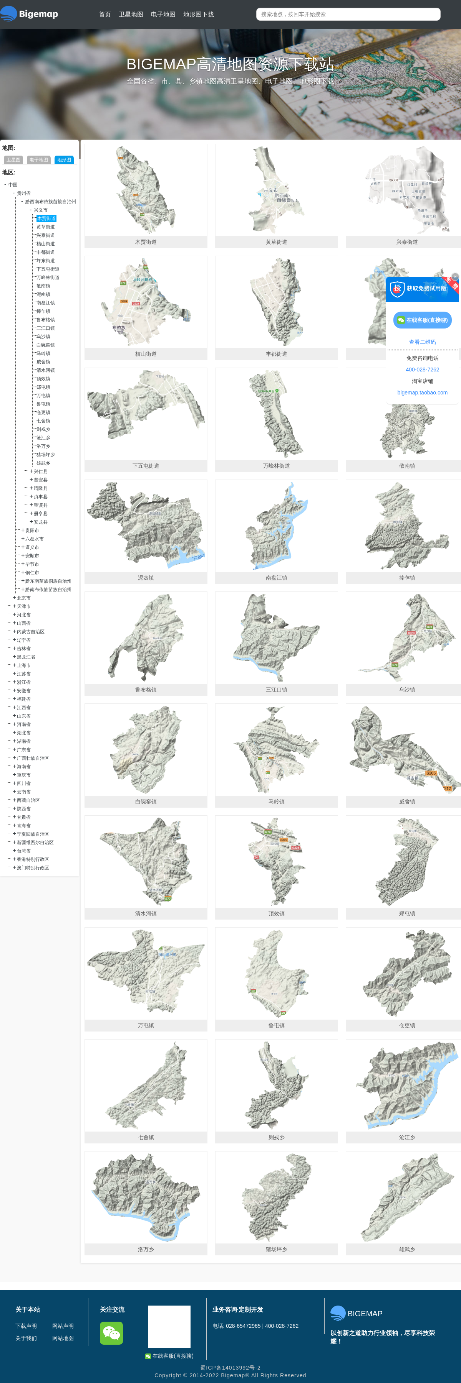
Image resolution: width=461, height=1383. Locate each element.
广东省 (24, 749)
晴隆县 (41, 488)
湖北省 (24, 733)
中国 (13, 184)
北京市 (24, 598)
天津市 (24, 606)
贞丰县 (41, 496)
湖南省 (24, 741)
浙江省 (24, 682)
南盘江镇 (45, 303)
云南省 (24, 792)
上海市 (24, 665)
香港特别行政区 (33, 859)
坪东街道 (45, 260)
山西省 (24, 623)
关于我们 (26, 1338)
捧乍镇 (43, 311)
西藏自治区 (28, 800)
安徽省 (24, 690)
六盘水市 (34, 539)
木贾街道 (46, 218)
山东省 (24, 716)
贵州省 (24, 193)
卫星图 (13, 160)
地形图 (64, 160)
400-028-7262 (422, 369)
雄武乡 (43, 463)
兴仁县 (41, 471)
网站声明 (63, 1326)
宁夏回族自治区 (33, 834)
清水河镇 (45, 370)
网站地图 (63, 1338)
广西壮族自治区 (33, 758)
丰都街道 (45, 252)
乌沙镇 (43, 336)
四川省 (24, 783)
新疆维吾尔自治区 (35, 842)
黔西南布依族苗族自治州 (50, 201)
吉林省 (24, 648)
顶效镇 (43, 378)
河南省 (24, 724)
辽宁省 (24, 640)
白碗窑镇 (45, 345)
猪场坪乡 (45, 454)
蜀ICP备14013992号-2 (230, 1368)
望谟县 (41, 505)
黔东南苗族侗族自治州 (48, 581)
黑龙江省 (26, 657)
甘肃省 (24, 817)
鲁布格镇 (45, 319)
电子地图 (163, 14)
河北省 (24, 615)
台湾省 (24, 851)
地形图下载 (198, 14)
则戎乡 (43, 429)
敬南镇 (43, 286)
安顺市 (32, 555)
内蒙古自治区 (31, 631)
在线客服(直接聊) (169, 1356)
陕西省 (24, 808)
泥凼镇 (43, 294)
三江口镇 (45, 328)
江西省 (24, 707)
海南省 (24, 766)
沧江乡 (43, 437)
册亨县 (41, 513)
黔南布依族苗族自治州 (48, 589)
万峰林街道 (48, 277)
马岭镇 (43, 353)
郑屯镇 (43, 387)
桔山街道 (45, 243)
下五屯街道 (48, 269)
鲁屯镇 (43, 404)
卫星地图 (131, 14)
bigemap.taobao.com (423, 392)
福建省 (24, 699)
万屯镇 (43, 395)
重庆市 (24, 775)
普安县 (41, 480)
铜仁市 (32, 572)
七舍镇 (43, 421)
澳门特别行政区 (33, 868)
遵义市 (32, 547)
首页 (105, 14)
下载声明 (26, 1326)
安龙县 (41, 522)
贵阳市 (32, 530)
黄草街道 (45, 227)
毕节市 (32, 564)
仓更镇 (43, 412)
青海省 (24, 825)
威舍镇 (43, 362)
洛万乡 (43, 446)
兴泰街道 (45, 235)
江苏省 (24, 674)
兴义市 (41, 210)
